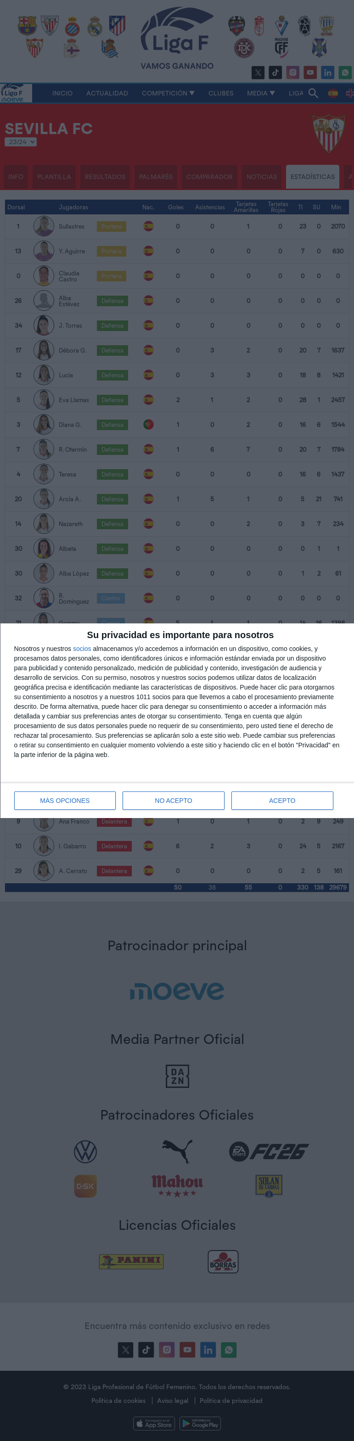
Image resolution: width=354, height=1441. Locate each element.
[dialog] (177, 720)
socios (82, 648)
